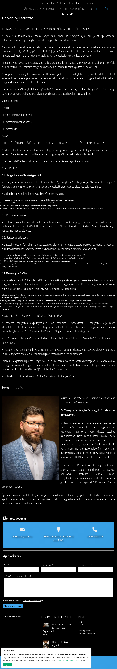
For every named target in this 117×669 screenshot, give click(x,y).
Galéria (80, 627)
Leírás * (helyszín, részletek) (17, 576)
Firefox (5, 108)
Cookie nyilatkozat (84, 630)
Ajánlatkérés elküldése (13, 606)
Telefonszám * (85, 565)
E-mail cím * (47, 565)
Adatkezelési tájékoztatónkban (70, 660)
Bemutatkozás (83, 625)
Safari (5, 136)
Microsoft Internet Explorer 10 (17, 122)
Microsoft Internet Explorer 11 (17, 115)
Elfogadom (7, 664)
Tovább (45, 634)
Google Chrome (10, 101)
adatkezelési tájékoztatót (32, 600)
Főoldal (80, 622)
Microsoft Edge (9, 129)
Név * (6, 565)
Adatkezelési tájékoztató (86, 633)
